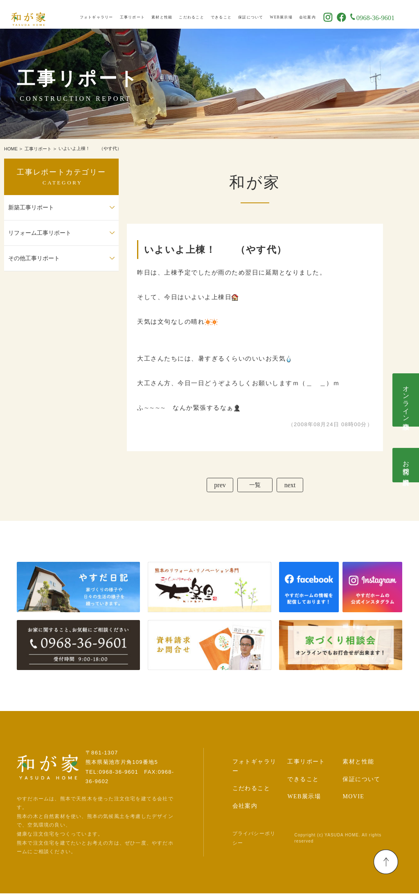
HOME (11, 148)
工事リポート (146, 15)
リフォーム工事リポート (39, 233)
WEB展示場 (295, 15)
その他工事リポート (34, 258)
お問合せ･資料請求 (406, 465)
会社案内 (321, 15)
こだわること (205, 15)
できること (235, 15)
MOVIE (353, 798)
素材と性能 (175, 15)
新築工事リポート (31, 207)
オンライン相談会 (406, 400)
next (293, 486)
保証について (264, 15)
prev (217, 486)
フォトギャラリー (110, 15)
